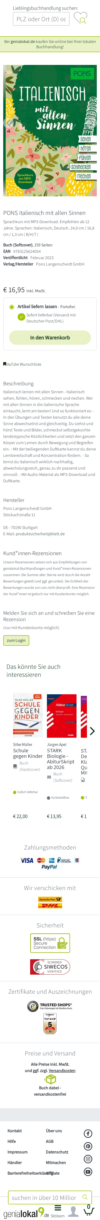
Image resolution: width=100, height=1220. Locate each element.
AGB (49, 1141)
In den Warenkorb (50, 337)
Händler (14, 1162)
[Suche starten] (85, 1197)
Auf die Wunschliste (22, 364)
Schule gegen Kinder (28, 753)
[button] (58, 1213)
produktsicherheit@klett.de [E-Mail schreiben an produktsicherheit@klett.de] (40, 534)
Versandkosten (62, 1070)
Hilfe (11, 1141)
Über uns (54, 1131)
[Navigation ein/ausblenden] (73, 1211)
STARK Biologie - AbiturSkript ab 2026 (60, 758)
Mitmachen (56, 1162)
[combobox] (44, 1197)
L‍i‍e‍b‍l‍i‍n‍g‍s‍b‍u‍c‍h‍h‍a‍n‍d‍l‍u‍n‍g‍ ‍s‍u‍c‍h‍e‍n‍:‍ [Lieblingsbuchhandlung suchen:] (45, 8)
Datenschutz (57, 1152)
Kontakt (14, 1131)
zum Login (16, 640)
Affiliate (52, 1173)
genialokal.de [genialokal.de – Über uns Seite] (23, 41)
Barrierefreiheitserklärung (24, 1173)
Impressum (17, 1152)
